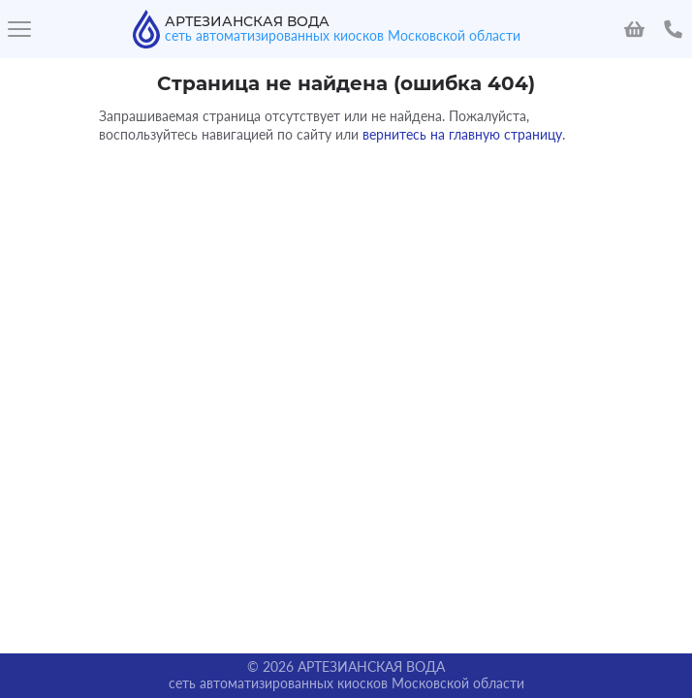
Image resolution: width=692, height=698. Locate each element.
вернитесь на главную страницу (462, 134)
